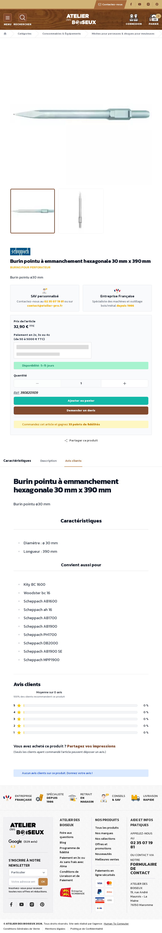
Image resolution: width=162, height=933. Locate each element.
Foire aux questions (66, 835)
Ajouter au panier (81, 400)
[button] (81, 440)
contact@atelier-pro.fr (45, 305)
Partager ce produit (81, 440)
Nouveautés (103, 854)
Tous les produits (107, 828)
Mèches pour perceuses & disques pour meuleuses (123, 33)
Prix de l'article (24, 321)
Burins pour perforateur (30, 267)
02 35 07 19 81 (54, 301)
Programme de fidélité (70, 850)
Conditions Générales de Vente (21, 928)
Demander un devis (81, 410)
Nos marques (104, 833)
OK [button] (43, 881)
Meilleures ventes (107, 859)
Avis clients (73, 461)
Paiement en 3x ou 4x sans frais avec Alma (72, 862)
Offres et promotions (103, 846)
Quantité (20, 375)
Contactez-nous (110, 4)
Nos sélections (105, 839)
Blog (63, 842)
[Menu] (7, 17)
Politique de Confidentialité (86, 928)
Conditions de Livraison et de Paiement (70, 876)
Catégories (24, 33)
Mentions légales (55, 928)
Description (48, 461)
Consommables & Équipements (61, 33)
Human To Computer (116, 924)
